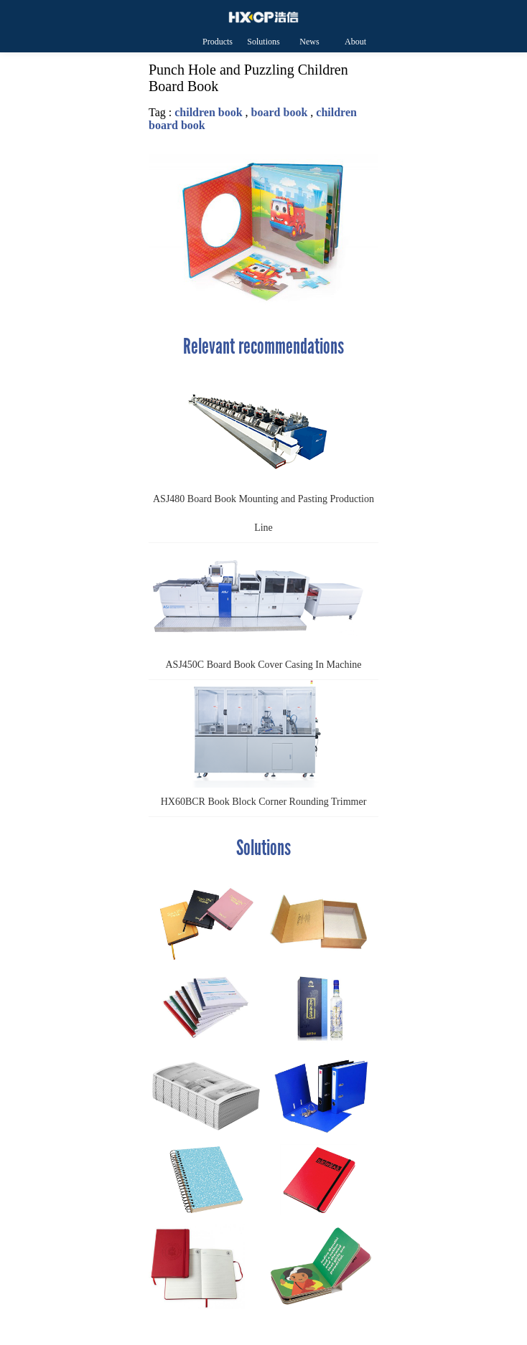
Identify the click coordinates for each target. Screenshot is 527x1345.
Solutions (263, 42)
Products (217, 42)
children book (208, 112)
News (309, 42)
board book (279, 112)
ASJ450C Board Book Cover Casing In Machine (256, 606)
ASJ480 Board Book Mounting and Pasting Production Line (261, 455)
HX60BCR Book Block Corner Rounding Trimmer (257, 743)
